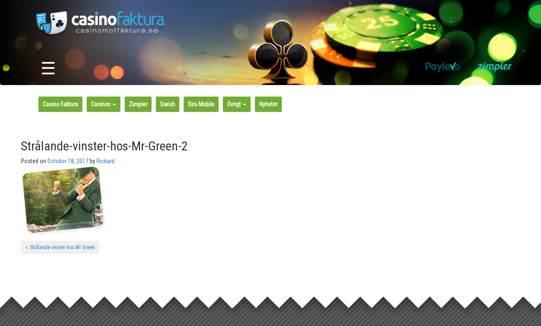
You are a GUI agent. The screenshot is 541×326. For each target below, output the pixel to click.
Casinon (103, 104)
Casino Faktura (60, 104)
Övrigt (236, 104)
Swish (167, 104)
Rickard (105, 161)
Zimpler (138, 104)
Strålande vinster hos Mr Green (60, 247)
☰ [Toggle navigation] (48, 69)
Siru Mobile (201, 104)
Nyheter (268, 104)
